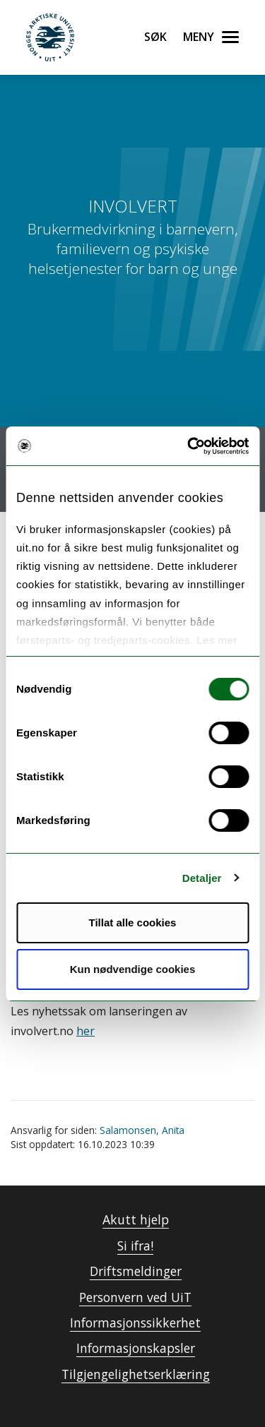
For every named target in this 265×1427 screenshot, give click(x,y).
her (85, 1031)
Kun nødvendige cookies (133, 969)
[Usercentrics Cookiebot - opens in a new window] (189, 446)
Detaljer (202, 878)
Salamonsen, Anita (142, 1130)
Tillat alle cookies (133, 922)
